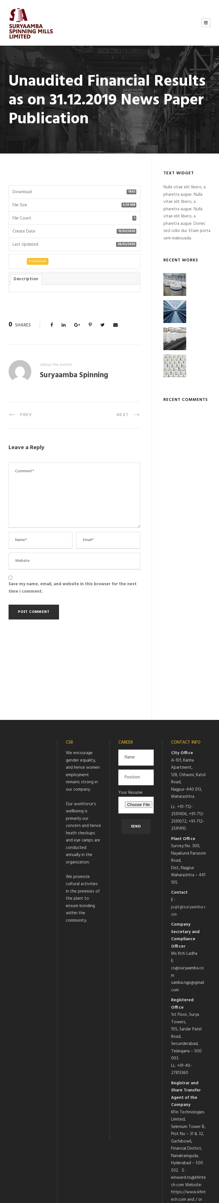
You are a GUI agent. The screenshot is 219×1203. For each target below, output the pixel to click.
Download (37, 261)
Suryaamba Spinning (74, 375)
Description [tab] (26, 279)
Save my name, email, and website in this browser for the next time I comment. (73, 588)
